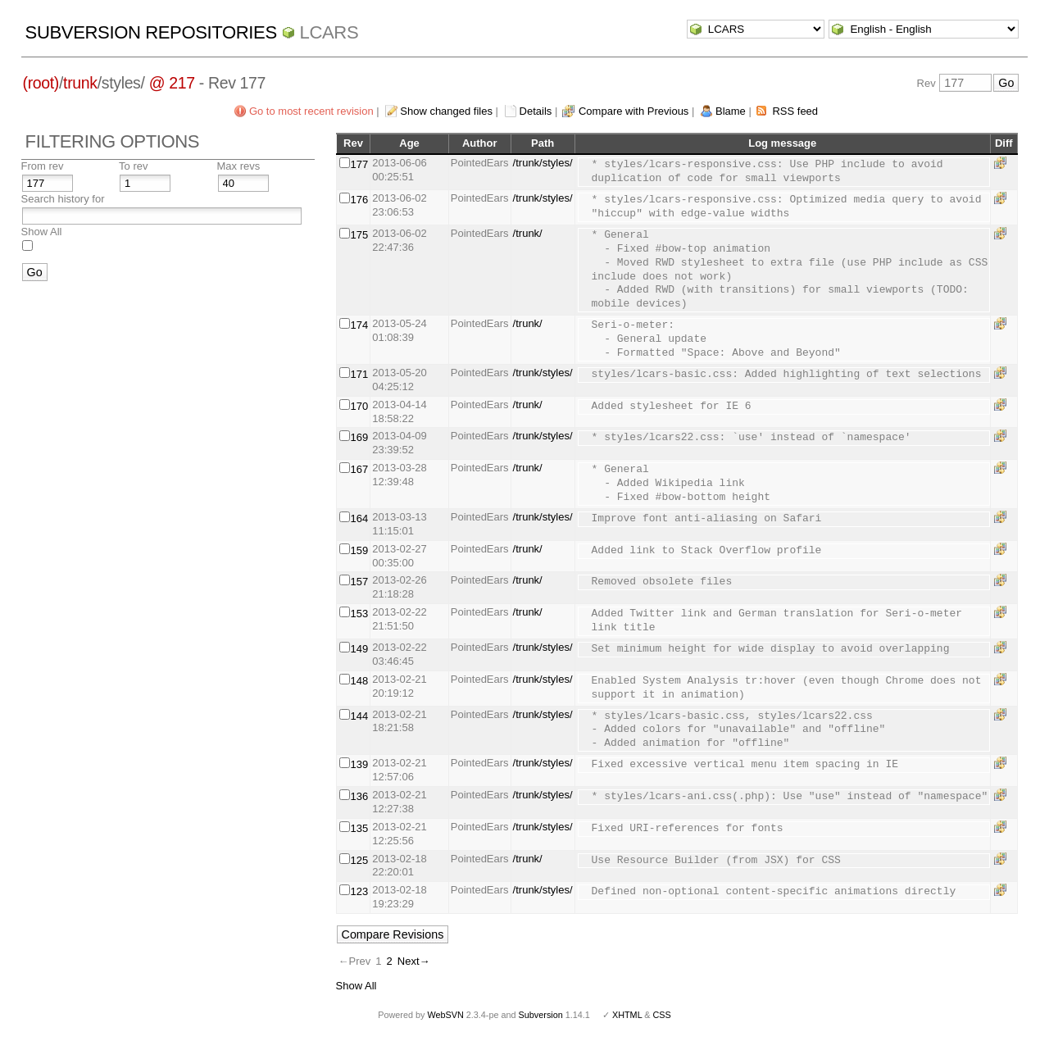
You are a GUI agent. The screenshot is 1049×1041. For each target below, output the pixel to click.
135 (360, 828)
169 (360, 437)
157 (360, 581)
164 (360, 518)
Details (536, 111)
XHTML (627, 1015)
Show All (41, 231)
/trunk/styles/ (543, 163)
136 (360, 796)
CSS (662, 1015)
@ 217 (172, 83)
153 (360, 613)
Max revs (239, 166)
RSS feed (795, 111)
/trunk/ (528, 233)
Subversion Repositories (151, 32)
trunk (80, 83)
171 (360, 374)
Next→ (413, 961)
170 (360, 406)
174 (360, 325)
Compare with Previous (633, 111)
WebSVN (445, 1015)
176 (360, 199)
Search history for (63, 199)
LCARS (329, 32)
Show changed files (446, 111)
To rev (133, 166)
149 (360, 649)
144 (360, 716)
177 (360, 164)
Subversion (541, 1015)
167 (360, 469)
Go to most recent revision (311, 111)
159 (360, 550)
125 (360, 860)
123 (360, 891)
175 (360, 235)
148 (360, 681)
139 (360, 764)
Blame (730, 111)
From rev (42, 166)
